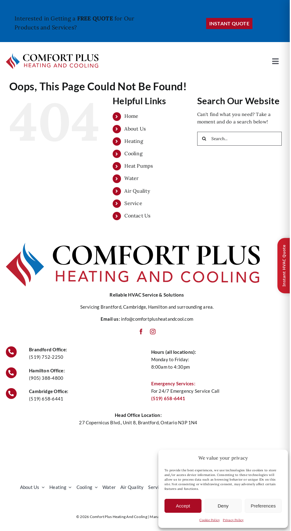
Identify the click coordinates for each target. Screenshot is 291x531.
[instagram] (153, 331)
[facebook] (141, 331)
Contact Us (137, 215)
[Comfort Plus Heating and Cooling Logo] (52, 55)
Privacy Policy (233, 520)
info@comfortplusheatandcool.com (157, 319)
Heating (133, 141)
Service (133, 203)
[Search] (204, 139)
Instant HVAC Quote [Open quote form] (284, 265)
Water (131, 178)
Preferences (263, 505)
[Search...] (239, 139)
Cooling (133, 153)
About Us (135, 129)
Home (131, 116)
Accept (183, 505)
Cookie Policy (209, 520)
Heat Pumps (138, 166)
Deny (223, 505)
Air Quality (137, 191)
